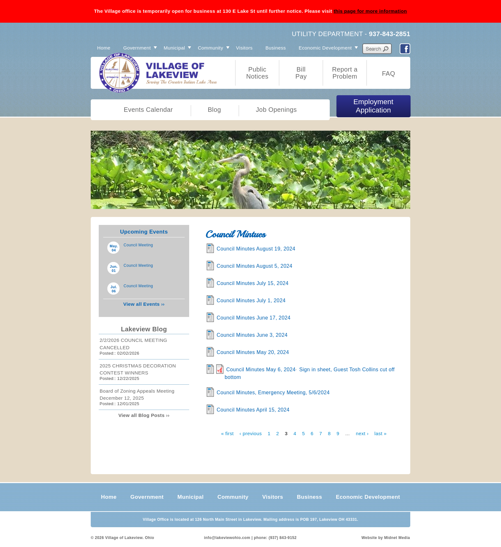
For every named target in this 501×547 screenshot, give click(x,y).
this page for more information (370, 11)
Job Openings (276, 109)
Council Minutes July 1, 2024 (251, 300)
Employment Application (373, 106)
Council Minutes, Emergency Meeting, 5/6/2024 (273, 392)
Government (137, 47)
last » (380, 433)
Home (104, 47)
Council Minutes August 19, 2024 (256, 248)
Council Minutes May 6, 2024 (261, 369)
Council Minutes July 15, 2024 (253, 283)
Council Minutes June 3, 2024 (252, 335)
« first (227, 433)
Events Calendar (148, 109)
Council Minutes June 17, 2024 (253, 317)
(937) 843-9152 (283, 537)
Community (210, 47)
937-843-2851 (389, 33)
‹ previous (251, 433)
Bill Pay (301, 73)
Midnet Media (397, 537)
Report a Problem (345, 73)
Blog (214, 109)
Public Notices (257, 73)
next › (362, 433)
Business (276, 47)
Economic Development (325, 47)
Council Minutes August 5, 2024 (254, 266)
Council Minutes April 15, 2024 (253, 409)
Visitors (244, 47)
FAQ (388, 73)
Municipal (174, 47)
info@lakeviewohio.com (227, 537)
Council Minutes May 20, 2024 (253, 352)
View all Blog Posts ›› (143, 415)
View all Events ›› (144, 304)
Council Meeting (138, 245)
